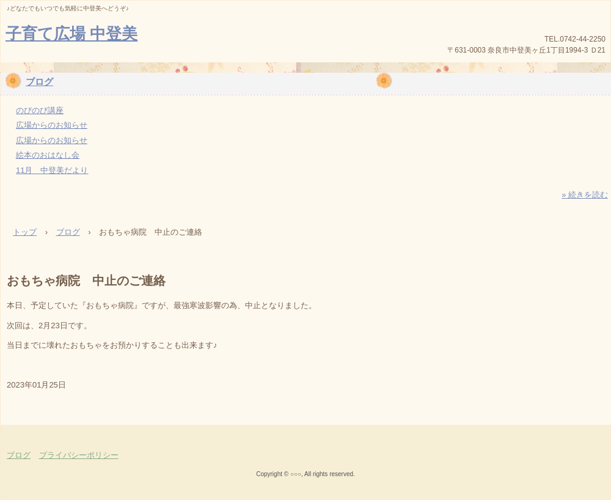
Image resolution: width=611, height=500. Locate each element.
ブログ (39, 81)
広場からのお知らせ (51, 125)
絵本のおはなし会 (47, 155)
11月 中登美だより (52, 170)
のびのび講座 (40, 110)
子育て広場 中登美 (71, 33)
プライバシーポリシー (79, 455)
